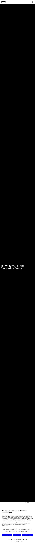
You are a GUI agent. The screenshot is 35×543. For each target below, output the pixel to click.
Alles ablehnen (7, 535)
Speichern (17, 535)
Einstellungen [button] (24, 539)
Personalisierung (24, 531)
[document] (17, 519)
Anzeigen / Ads (11, 531)
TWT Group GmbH (5, 525)
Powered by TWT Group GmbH (17, 541)
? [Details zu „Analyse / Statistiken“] (31, 529)
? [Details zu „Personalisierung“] (29, 531)
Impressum (10, 539)
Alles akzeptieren (27, 535)
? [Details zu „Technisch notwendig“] (16, 529)
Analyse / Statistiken (25, 529)
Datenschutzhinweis (17, 539)
